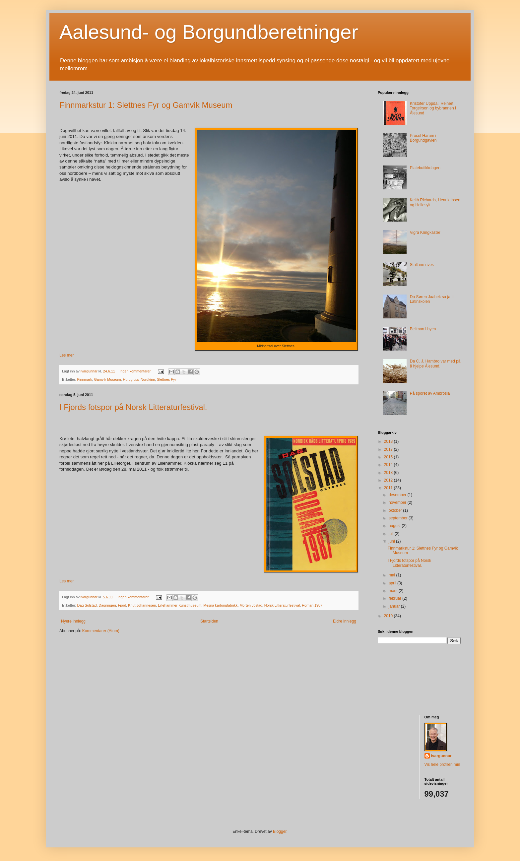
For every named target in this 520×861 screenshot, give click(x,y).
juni (392, 541)
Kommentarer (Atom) (100, 631)
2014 (389, 464)
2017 (389, 449)
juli (392, 533)
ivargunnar (441, 756)
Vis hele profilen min (442, 764)
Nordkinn (148, 379)
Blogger (280, 831)
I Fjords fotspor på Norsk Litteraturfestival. (133, 407)
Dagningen (107, 605)
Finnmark (84, 379)
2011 (389, 488)
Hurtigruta (131, 379)
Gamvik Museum (107, 379)
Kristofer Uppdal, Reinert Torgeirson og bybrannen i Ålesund (433, 108)
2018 (389, 441)
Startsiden (209, 621)
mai (392, 575)
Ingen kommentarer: (136, 371)
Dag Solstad (87, 605)
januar (395, 606)
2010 (389, 616)
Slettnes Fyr (166, 379)
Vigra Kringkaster (425, 232)
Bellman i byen (423, 329)
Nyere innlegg (73, 621)
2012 (389, 480)
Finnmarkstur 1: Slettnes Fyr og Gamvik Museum (145, 104)
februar (395, 598)
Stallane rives (422, 264)
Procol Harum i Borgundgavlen (423, 138)
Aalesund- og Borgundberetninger (208, 32)
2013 (389, 472)
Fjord (122, 605)
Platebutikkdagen (425, 168)
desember (398, 495)
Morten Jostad (250, 605)
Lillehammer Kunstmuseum (179, 605)
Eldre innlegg (344, 621)
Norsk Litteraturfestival (282, 605)
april (393, 583)
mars (394, 590)
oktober (396, 510)
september (399, 518)
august (395, 525)
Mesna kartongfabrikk (220, 605)
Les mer (66, 355)
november (398, 502)
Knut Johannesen (142, 605)
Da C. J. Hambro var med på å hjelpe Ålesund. (435, 363)
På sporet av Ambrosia (430, 393)
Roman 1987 (312, 605)
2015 (389, 457)
